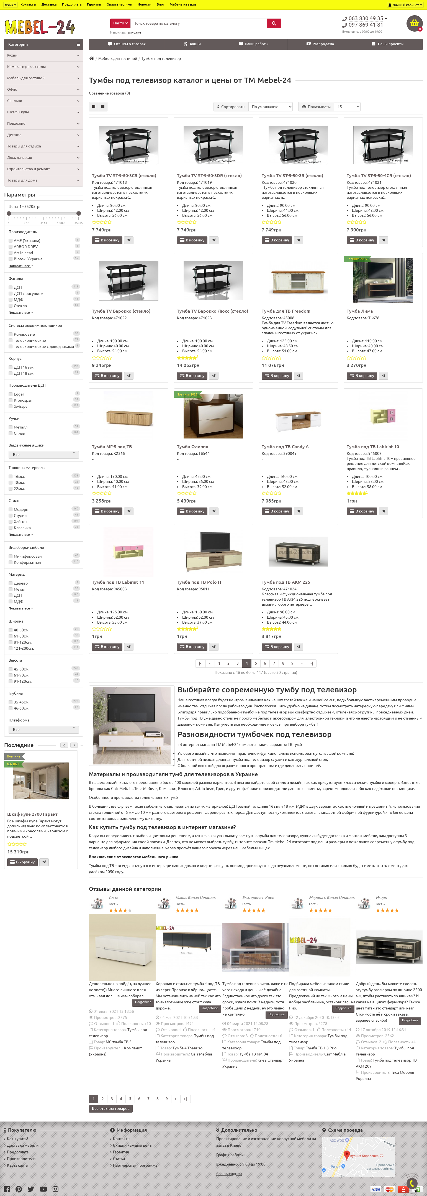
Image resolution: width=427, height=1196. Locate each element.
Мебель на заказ (183, 4)
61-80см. (44, 635)
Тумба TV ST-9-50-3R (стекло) (292, 175)
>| (311, 663)
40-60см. (44, 629)
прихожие (134, 32)
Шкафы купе (43, 112)
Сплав (44, 432)
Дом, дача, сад (43, 157)
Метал (44, 588)
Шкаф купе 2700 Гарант (32, 814)
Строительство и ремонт (43, 169)
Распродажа (320, 44)
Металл (44, 426)
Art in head (44, 252)
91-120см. (44, 681)
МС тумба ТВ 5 (119, 1042)
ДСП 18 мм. (44, 373)
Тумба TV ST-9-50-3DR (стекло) (209, 175)
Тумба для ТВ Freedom (286, 310)
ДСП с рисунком (44, 293)
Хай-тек (44, 521)
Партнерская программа (133, 1165)
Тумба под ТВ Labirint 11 (118, 582)
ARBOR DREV (44, 246)
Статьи (117, 1158)
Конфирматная (44, 562)
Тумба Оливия (192, 446)
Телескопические (44, 340)
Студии (44, 515)
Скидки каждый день (130, 1145)
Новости (144, 4)
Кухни (43, 55)
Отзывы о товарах (127, 44)
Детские (43, 135)
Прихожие (43, 123)
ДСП (44, 287)
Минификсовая (44, 556)
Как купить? (16, 1138)
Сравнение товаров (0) (109, 93)
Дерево (44, 582)
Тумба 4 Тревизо (187, 1048)
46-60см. (44, 707)
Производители (19, 1158)
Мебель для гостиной (43, 78)
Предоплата (71, 4)
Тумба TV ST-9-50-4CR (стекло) (379, 175)
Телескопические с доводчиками (44, 346)
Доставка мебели (21, 1145)
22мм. (44, 488)
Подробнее (143, 1002)
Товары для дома (43, 180)
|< (200, 663)
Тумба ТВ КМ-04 (253, 1054)
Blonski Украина (44, 258)
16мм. (44, 476)
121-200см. (44, 648)
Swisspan (44, 406)
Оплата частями (119, 4)
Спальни (43, 101)
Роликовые (44, 333)
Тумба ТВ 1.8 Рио (321, 1048)
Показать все (21, 265)
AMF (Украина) (44, 240)
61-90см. (44, 674)
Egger (44, 393)
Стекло (44, 305)
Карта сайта (16, 1165)
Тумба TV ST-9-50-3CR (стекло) (124, 175)
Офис (43, 89)
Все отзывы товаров (111, 1108)
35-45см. (44, 701)
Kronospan (44, 399)
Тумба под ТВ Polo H (199, 582)
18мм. (44, 482)
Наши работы (253, 44)
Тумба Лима (360, 310)
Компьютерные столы (43, 67)
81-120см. (44, 641)
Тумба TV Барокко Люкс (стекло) (212, 310)
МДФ (44, 299)
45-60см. (44, 668)
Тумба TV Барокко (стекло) (121, 310)
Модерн (44, 509)
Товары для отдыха (43, 146)
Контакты (28, 4)
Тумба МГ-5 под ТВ (112, 446)
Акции (192, 44)
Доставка (49, 4)
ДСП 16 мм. (44, 366)
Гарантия (94, 4)
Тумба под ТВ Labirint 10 (373, 446)
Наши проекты (387, 44)
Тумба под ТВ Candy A (285, 446)
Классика (44, 527)
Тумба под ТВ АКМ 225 (286, 582)
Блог (160, 4)
